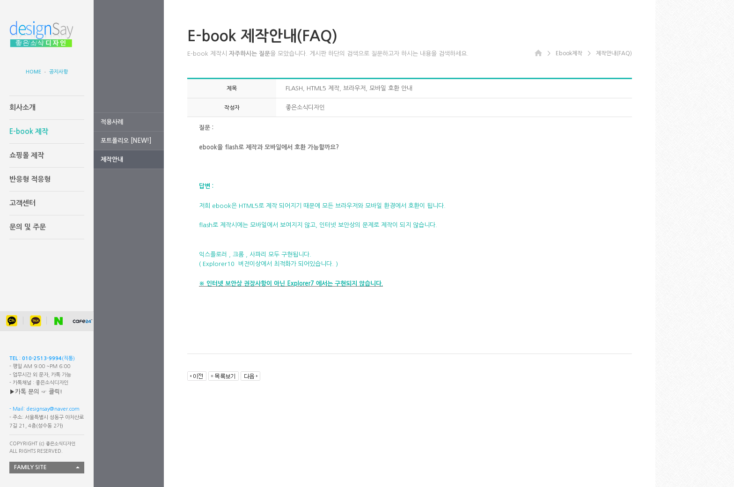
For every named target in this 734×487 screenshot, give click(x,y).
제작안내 (112, 159)
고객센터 (22, 203)
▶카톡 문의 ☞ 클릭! (35, 392)
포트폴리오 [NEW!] (126, 141)
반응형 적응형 (30, 179)
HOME (33, 71)
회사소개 (22, 107)
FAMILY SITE (30, 467)
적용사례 (112, 122)
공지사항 (58, 71)
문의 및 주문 (27, 226)
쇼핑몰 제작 (26, 155)
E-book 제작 (28, 131)
